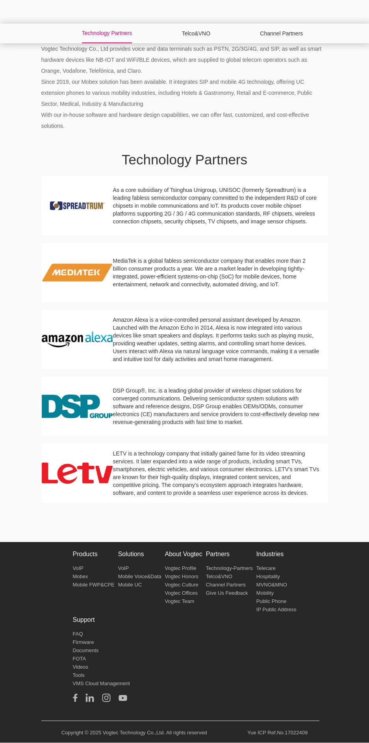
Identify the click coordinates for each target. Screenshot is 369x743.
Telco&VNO (219, 576)
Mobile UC (130, 585)
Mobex (80, 576)
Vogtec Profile (180, 568)
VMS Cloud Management (101, 683)
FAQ (78, 634)
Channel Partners (226, 585)
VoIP (78, 568)
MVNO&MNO (271, 585)
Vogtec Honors (181, 576)
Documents (86, 650)
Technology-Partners (229, 568)
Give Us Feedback (227, 593)
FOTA (79, 659)
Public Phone (271, 601)
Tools (79, 675)
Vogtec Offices (181, 593)
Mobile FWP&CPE (94, 585)
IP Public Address (276, 609)
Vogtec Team (179, 601)
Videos (81, 667)
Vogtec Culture (181, 585)
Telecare (266, 568)
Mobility (265, 593)
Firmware (83, 642)
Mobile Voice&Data (139, 576)
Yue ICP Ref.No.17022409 (277, 733)
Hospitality (268, 576)
